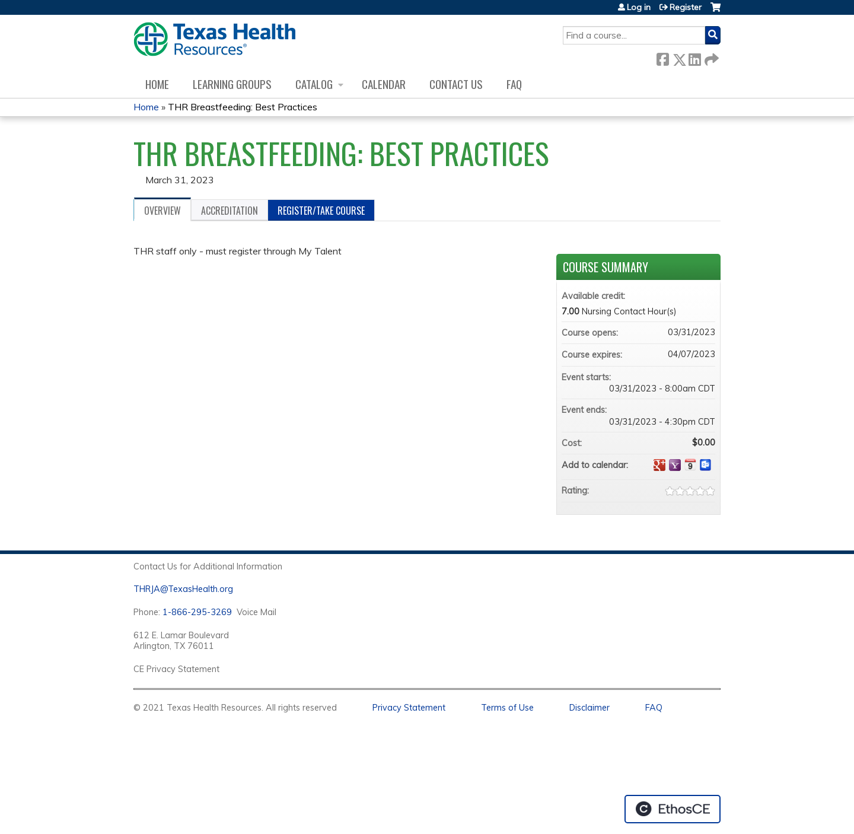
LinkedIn (694, 57)
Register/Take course (321, 210)
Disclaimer (589, 707)
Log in (639, 7)
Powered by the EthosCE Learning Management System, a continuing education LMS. (672, 809)
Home (157, 84)
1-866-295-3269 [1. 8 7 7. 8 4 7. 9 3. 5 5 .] (197, 612)
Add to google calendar (659, 465)
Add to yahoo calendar (675, 465)
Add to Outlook (706, 465)
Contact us (456, 84)
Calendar (384, 84)
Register (686, 7)
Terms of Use (507, 707)
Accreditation (229, 210)
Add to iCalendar (690, 464)
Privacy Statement (408, 707)
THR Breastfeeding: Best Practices (242, 107)
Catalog (314, 84)
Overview (162, 210)
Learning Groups (232, 84)
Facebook (662, 57)
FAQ (514, 84)
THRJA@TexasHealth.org (183, 589)
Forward (710, 57)
